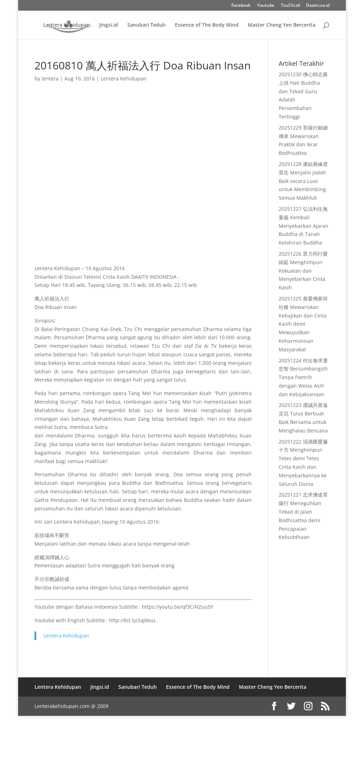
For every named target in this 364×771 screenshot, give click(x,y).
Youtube (265, 5)
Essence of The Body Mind (207, 25)
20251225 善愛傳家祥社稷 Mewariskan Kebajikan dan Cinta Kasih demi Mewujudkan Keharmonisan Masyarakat (303, 324)
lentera (50, 78)
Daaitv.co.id (318, 5)
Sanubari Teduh (146, 25)
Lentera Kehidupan (66, 25)
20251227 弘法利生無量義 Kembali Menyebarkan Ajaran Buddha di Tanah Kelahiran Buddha (303, 225)
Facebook (241, 5)
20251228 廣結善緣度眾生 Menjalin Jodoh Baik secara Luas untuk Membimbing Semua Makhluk (303, 181)
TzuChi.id (290, 5)
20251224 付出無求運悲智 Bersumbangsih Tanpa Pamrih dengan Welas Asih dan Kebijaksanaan (303, 377)
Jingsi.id (108, 25)
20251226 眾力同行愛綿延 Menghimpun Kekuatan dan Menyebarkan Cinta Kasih (303, 270)
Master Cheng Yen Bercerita (281, 25)
